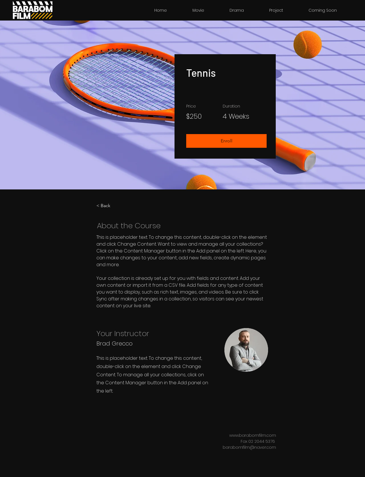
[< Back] (112, 205)
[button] (226, 141)
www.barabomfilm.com (252, 435)
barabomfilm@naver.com (249, 447)
